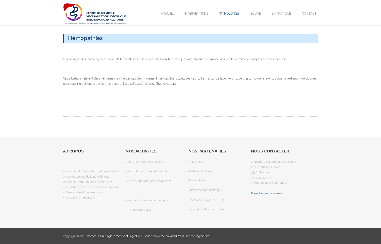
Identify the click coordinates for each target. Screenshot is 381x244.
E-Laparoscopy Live (138, 209)
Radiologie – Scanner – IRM (206, 199)
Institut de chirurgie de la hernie (146, 171)
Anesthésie (195, 161)
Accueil (167, 13)
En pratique (281, 13)
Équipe (255, 13)
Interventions (196, 13)
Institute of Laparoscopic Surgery (147, 200)
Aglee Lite (202, 236)
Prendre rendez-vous (266, 193)
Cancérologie (196, 180)
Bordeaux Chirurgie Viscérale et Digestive (114, 236)
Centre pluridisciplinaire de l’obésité (148, 181)
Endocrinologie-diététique (205, 190)
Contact (309, 13)
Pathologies (229, 13)
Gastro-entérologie (200, 171)
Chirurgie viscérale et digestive (145, 161)
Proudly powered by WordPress (163, 236)
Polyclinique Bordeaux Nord (206, 209)
